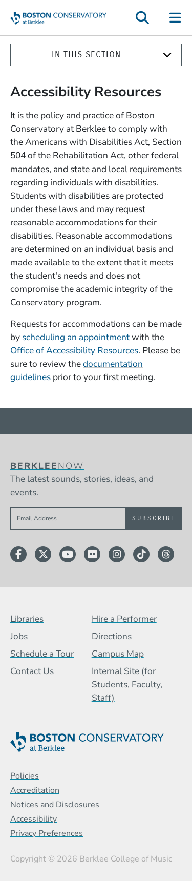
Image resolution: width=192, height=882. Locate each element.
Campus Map (118, 653)
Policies (24, 776)
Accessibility (33, 819)
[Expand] (167, 55)
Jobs (19, 636)
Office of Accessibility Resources (74, 350)
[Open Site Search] (142, 17)
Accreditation (34, 790)
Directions (112, 636)
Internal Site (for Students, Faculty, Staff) (127, 684)
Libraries (27, 619)
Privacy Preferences (46, 833)
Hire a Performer (124, 619)
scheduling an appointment (76, 337)
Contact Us (32, 671)
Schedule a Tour (42, 653)
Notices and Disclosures (54, 804)
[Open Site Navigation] (176, 17)
